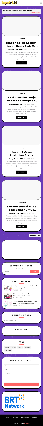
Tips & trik (8, 350)
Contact (22, 420)
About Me (34, 417)
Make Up (27, 347)
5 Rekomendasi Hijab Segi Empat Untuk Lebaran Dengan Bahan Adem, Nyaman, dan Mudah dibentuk (21, 208)
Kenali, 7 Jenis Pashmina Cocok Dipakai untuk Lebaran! (21, 154)
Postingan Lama (35, 236)
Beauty (7, 347)
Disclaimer (15, 417)
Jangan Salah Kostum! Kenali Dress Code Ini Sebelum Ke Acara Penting (22, 44)
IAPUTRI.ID (27, 423)
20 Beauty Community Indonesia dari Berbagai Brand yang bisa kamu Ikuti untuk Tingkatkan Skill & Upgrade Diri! (25, 287)
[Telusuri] (17, 271)
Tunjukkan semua (35, 12)
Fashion (13, 347)
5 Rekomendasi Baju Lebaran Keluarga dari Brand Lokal (22, 99)
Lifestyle (20, 347)
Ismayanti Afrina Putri (15, 49)
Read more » (21, 63)
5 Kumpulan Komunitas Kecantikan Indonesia (22, 294)
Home (7, 417)
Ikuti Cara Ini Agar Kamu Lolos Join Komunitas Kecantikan (25, 302)
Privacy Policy (25, 417)
